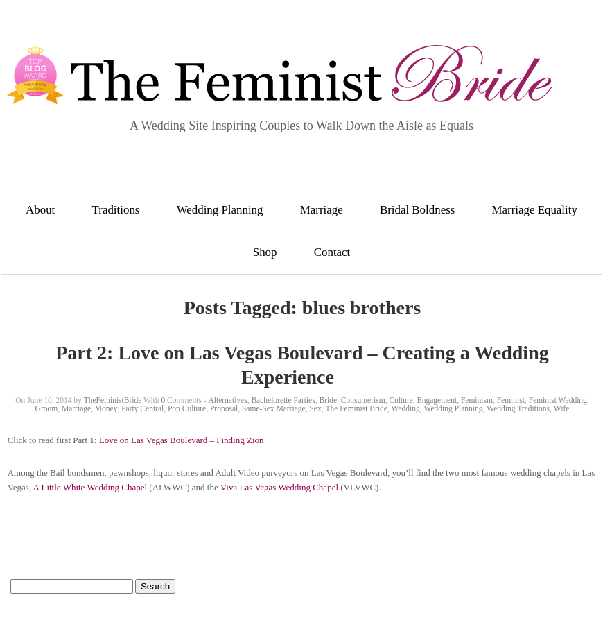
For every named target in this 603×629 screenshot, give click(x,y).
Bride (328, 400)
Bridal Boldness (417, 209)
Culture (401, 400)
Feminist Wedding (558, 400)
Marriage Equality (534, 209)
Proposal (224, 408)
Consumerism (363, 400)
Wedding (406, 408)
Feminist (511, 400)
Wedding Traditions (518, 408)
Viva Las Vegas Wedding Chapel (279, 487)
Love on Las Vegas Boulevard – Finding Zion (181, 440)
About (40, 209)
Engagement (437, 400)
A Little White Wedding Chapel (90, 487)
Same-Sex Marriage (274, 408)
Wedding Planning (220, 209)
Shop (265, 252)
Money (106, 408)
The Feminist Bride (356, 408)
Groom (46, 408)
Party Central (142, 408)
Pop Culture (187, 408)
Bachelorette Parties (283, 400)
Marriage (321, 209)
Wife (562, 408)
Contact (332, 252)
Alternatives (227, 400)
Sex (315, 408)
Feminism (477, 400)
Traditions (116, 209)
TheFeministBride (113, 400)
